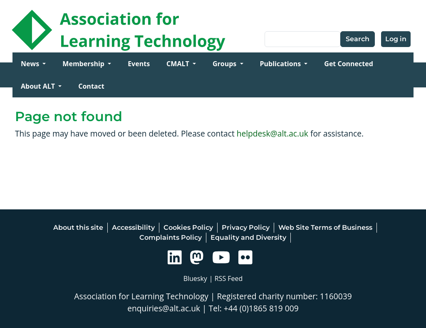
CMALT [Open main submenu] (178, 63)
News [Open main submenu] (31, 63)
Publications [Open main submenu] (281, 63)
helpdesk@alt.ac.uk (272, 133)
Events (139, 63)
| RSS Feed (226, 278)
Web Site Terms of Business (325, 227)
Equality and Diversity (248, 237)
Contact (91, 86)
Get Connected (348, 63)
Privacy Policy (246, 227)
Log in (395, 39)
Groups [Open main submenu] (225, 63)
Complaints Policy (170, 237)
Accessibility (133, 227)
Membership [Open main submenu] (84, 63)
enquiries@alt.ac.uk (163, 308)
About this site (78, 227)
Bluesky (195, 278)
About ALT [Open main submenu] (39, 86)
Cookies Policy (188, 227)
